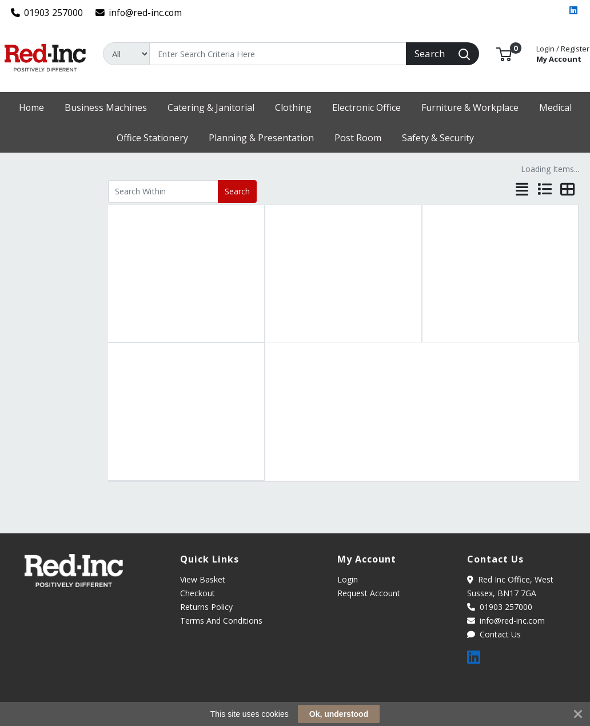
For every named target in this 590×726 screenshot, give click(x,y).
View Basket (202, 579)
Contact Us (494, 634)
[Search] (277, 53)
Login (347, 579)
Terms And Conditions (221, 620)
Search (237, 191)
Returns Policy (206, 606)
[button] (504, 53)
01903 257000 (47, 12)
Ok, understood (338, 714)
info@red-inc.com (138, 12)
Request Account (368, 593)
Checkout (197, 593)
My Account (562, 53)
